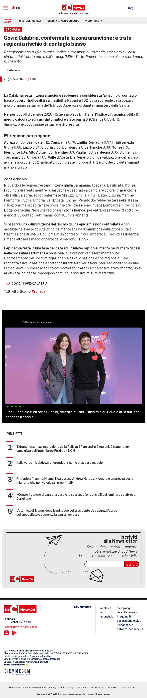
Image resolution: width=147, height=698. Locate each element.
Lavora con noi (127, 687)
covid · (17, 283)
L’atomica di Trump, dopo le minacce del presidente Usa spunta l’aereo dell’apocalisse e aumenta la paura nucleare (66, 512)
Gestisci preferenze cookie (103, 687)
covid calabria (35, 283)
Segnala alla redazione (34, 687)
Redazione (14, 687)
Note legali (81, 687)
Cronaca (38, 291)
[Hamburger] (5, 8)
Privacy (52, 687)
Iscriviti (132, 564)
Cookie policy (66, 687)
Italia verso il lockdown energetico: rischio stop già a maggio (59, 462)
